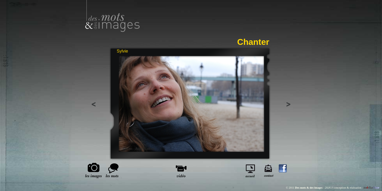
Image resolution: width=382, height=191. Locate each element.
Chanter (253, 42)
